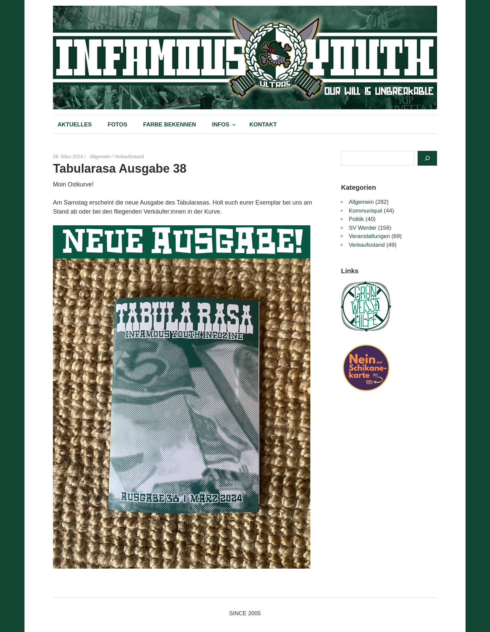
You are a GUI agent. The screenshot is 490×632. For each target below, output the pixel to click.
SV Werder (362, 228)
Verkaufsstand (129, 156)
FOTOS (117, 124)
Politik (356, 219)
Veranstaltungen (369, 236)
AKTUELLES (75, 124)
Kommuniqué (365, 211)
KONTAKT (263, 124)
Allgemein (100, 156)
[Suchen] (427, 158)
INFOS (224, 124)
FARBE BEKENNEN (169, 124)
